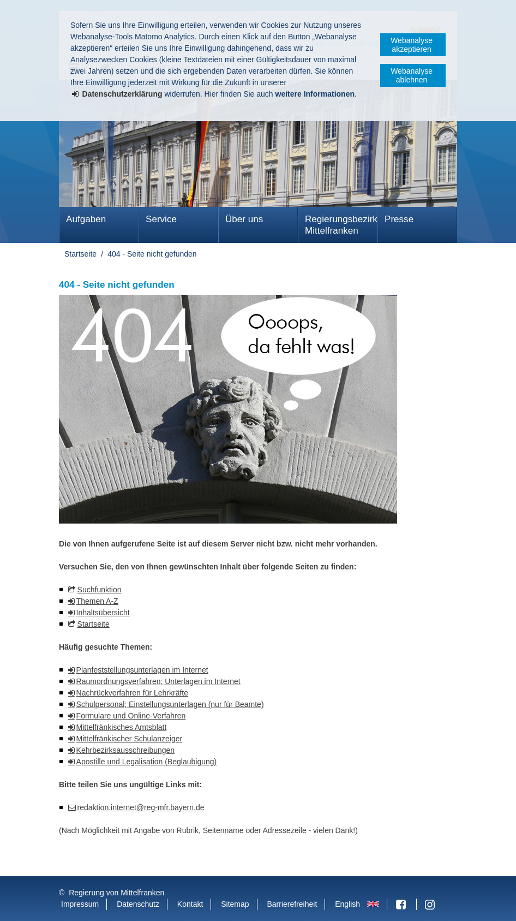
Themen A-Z (97, 601)
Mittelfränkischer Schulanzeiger (129, 738)
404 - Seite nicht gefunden (151, 253)
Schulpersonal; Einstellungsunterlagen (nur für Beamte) (170, 704)
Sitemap (235, 904)
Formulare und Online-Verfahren (131, 715)
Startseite (80, 253)
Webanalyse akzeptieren (412, 45)
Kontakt (190, 904)
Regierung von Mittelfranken (116, 892)
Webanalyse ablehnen (412, 75)
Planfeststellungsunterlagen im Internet (142, 670)
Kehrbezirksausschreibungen (125, 750)
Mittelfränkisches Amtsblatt (121, 727)
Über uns (244, 219)
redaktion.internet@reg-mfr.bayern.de (141, 807)
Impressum (80, 904)
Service (161, 219)
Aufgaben (86, 219)
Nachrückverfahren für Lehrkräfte (132, 692)
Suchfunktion (99, 589)
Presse (399, 219)
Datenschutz (138, 904)
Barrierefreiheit (292, 904)
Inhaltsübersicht (103, 612)
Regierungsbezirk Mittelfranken (341, 225)
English (347, 904)
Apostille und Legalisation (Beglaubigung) (146, 761)
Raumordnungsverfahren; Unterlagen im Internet (158, 681)
